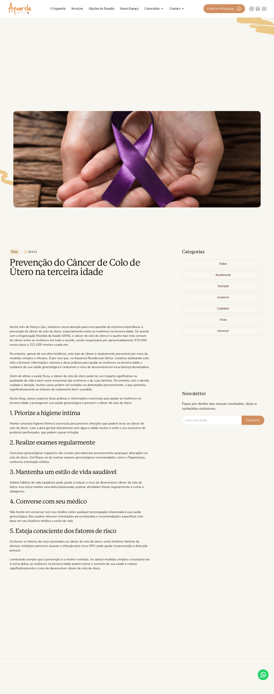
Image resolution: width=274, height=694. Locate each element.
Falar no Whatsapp (220, 9)
